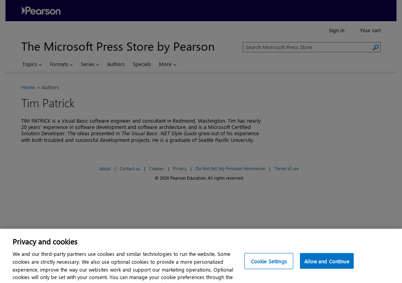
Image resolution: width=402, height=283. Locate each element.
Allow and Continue (326, 265)
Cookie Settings (269, 265)
